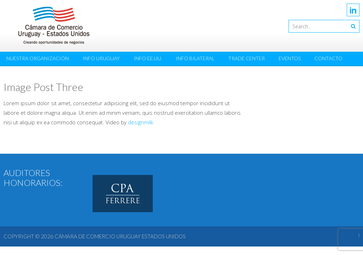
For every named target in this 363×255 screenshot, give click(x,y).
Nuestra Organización (37, 58)
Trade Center (246, 58)
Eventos (290, 58)
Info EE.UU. (148, 58)
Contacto (328, 58)
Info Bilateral (195, 58)
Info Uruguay (101, 58)
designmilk (140, 122)
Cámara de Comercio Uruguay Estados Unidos (120, 236)
